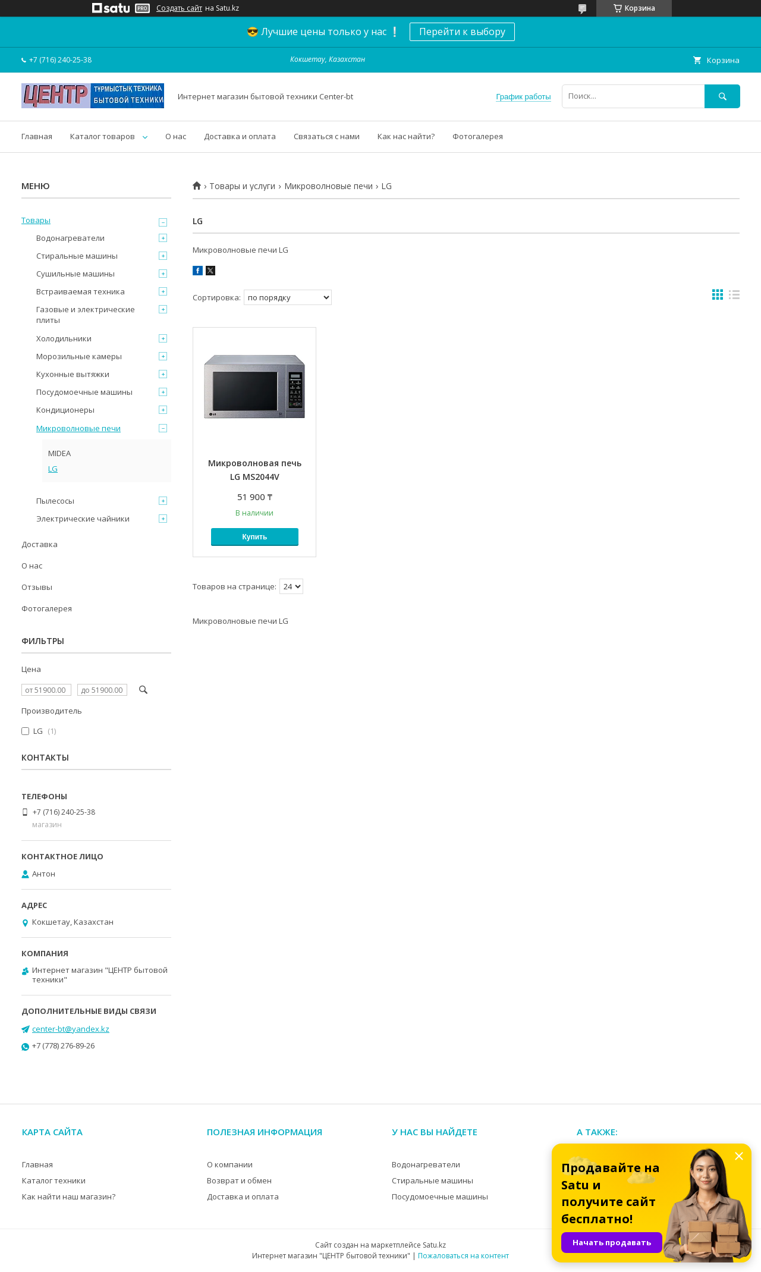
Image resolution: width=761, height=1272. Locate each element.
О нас (175, 136)
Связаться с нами (327, 136)
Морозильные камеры (79, 356)
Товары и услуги (242, 186)
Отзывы (36, 587)
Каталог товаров (102, 136)
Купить (254, 537)
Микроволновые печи (328, 186)
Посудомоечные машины (84, 392)
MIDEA (59, 453)
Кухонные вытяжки (72, 374)
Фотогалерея (477, 136)
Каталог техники (54, 1180)
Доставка (39, 544)
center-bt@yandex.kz (70, 1029)
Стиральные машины (77, 255)
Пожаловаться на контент (463, 1256)
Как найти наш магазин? (68, 1196)
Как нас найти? (406, 136)
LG (53, 468)
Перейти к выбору (462, 31)
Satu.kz (434, 1245)
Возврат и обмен (239, 1180)
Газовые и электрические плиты (85, 314)
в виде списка (734, 297)
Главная (36, 136)
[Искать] (722, 96)
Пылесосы (55, 500)
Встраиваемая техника (80, 291)
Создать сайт (179, 8)
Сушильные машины (75, 273)
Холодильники (64, 338)
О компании (230, 1164)
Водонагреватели (70, 238)
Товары (36, 220)
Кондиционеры (65, 409)
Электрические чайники (83, 518)
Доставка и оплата (240, 136)
